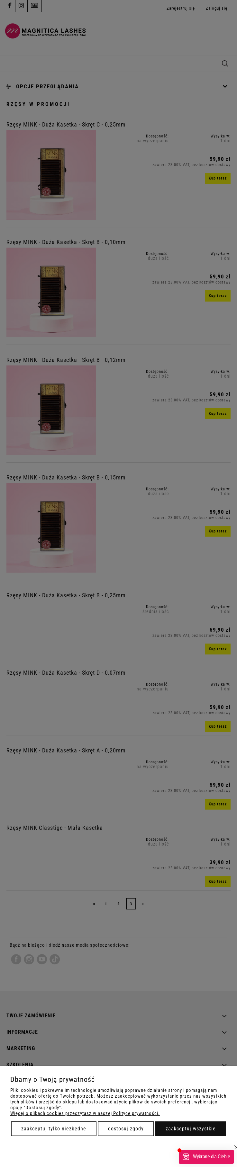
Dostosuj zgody (126, 1129)
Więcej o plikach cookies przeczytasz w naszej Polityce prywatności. (85, 1113)
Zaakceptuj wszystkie (191, 1129)
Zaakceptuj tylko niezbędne (53, 1129)
